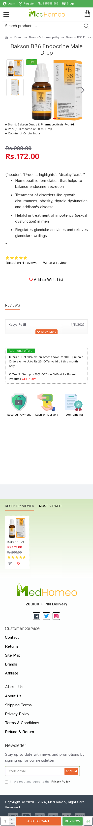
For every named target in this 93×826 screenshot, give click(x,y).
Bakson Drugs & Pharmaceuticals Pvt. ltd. (46, 124)
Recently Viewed (19, 506)
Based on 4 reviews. (22, 262)
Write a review (54, 262)
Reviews (12, 305)
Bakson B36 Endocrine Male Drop (17, 542)
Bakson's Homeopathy (44, 37)
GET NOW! (29, 379)
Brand (18, 37)
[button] (83, 90)
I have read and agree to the (37, 782)
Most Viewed (50, 506)
